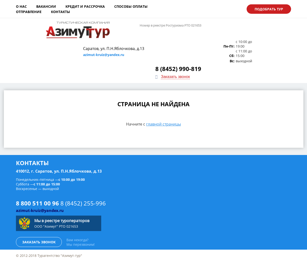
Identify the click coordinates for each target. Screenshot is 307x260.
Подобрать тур (268, 8)
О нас (21, 8)
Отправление (170, 8)
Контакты (201, 8)
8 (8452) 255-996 (83, 169)
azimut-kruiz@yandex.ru (120, 36)
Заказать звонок (265, 38)
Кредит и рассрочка (85, 8)
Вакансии (46, 8)
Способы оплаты (131, 8)
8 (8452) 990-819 (268, 30)
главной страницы (163, 89)
